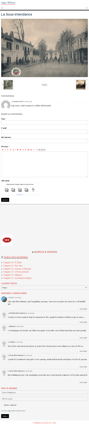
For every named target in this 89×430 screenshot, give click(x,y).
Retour (44, 85)
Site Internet (6, 137)
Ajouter (5, 200)
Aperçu (42, 150)
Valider (5, 416)
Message (4, 146)
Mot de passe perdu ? (19, 411)
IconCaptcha (19, 194)
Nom (3, 119)
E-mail (3, 128)
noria (11, 297)
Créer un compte (6, 411)
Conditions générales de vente (44, 423)
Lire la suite (83, 309)
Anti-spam (5, 180)
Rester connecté (8, 405)
